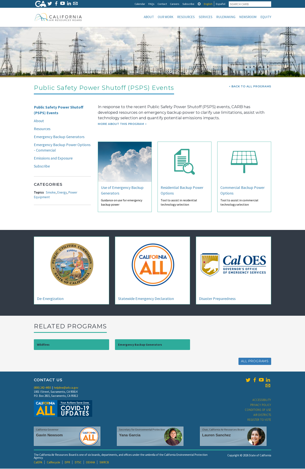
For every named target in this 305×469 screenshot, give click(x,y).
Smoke (51, 193)
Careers (174, 4)
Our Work (165, 17)
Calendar (140, 4)
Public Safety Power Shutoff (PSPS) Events (58, 110)
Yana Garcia (129, 435)
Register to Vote (259, 420)
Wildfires (43, 345)
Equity (265, 17)
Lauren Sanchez (216, 435)
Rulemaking (225, 17)
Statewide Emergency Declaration (146, 298)
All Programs (255, 361)
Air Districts (262, 415)
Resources (186, 17)
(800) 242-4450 (42, 388)
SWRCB (104, 463)
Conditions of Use (258, 410)
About (149, 17)
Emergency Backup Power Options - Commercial (62, 148)
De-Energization (50, 298)
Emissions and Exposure (53, 158)
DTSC (78, 463)
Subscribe (188, 4)
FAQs (151, 4)
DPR (67, 463)
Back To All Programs (251, 87)
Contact (162, 4)
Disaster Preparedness (217, 298)
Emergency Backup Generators (59, 137)
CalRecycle (53, 463)
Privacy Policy (260, 405)
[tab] (199, 4)
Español (220, 4)
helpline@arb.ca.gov (66, 388)
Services (205, 17)
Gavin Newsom (49, 435)
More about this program (121, 124)
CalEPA (38, 463)
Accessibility (261, 400)
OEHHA (90, 463)
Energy (62, 193)
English (208, 4)
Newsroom (248, 17)
